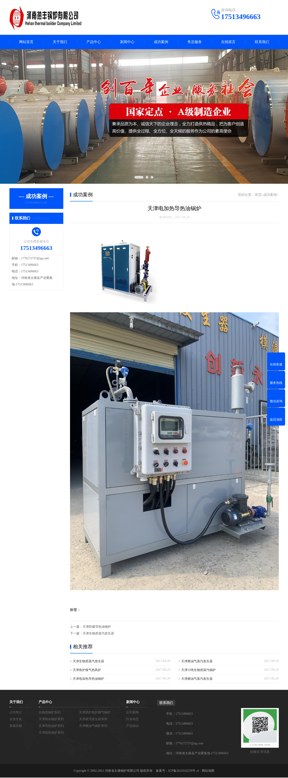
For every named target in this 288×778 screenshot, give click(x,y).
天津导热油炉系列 (51, 726)
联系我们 (262, 42)
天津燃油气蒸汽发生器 (197, 661)
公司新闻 (132, 713)
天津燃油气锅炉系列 (93, 726)
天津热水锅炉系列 (51, 719)
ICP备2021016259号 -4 (183, 771)
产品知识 (132, 726)
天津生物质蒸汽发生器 (98, 634)
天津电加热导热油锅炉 (88, 679)
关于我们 (60, 42)
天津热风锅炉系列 (51, 733)
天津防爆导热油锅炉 (97, 627)
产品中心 (93, 42)
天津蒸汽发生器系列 (93, 719)
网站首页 (26, 42)
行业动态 (132, 719)
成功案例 (161, 42)
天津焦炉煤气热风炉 (87, 670)
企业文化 (15, 719)
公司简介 (15, 713)
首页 (258, 195)
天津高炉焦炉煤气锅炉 (94, 713)
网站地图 (208, 771)
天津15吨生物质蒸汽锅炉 (198, 670)
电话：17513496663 (179, 724)
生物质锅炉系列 (50, 713)
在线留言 (228, 42)
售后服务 (194, 42)
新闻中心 (127, 42)
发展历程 (15, 726)
